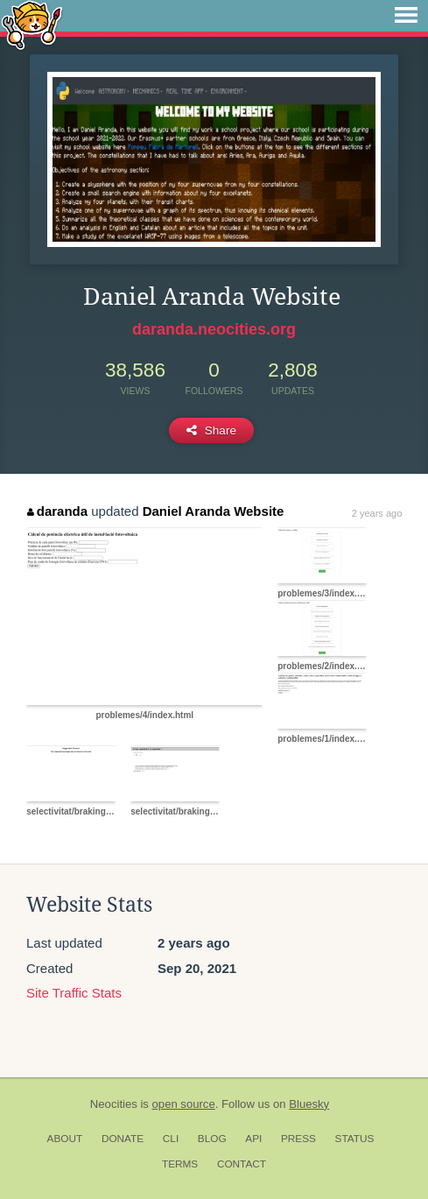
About (65, 1138)
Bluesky (309, 1104)
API (253, 1138)
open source (183, 1104)
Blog (212, 1138)
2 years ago (377, 513)
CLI (171, 1138)
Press (298, 1138)
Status (355, 1138)
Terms (180, 1164)
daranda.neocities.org (214, 329)
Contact (241, 1164)
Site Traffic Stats (74, 992)
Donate (123, 1138)
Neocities (113, 1104)
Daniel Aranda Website (213, 511)
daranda (57, 511)
